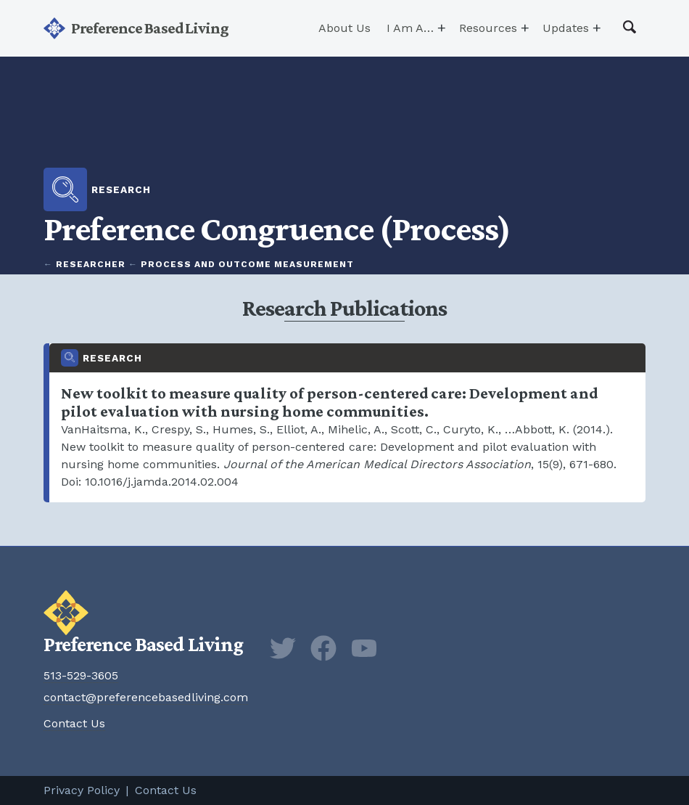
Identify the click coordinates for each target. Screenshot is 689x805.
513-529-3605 (81, 675)
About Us (344, 28)
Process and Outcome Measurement (247, 264)
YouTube (364, 648)
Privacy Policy (82, 790)
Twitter (283, 648)
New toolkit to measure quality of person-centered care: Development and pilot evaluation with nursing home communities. (347, 422)
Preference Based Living (149, 28)
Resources (488, 28)
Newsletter (405, 648)
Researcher (90, 264)
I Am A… (410, 28)
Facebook (323, 648)
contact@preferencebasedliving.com (146, 697)
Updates (565, 28)
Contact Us (74, 723)
